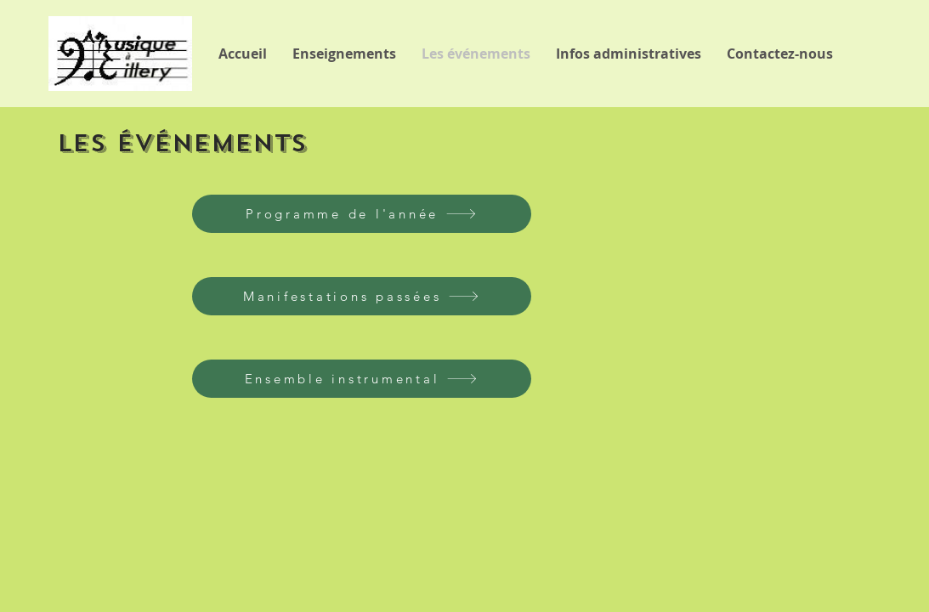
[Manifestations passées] (361, 296)
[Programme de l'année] (361, 214)
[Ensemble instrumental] (361, 379)
